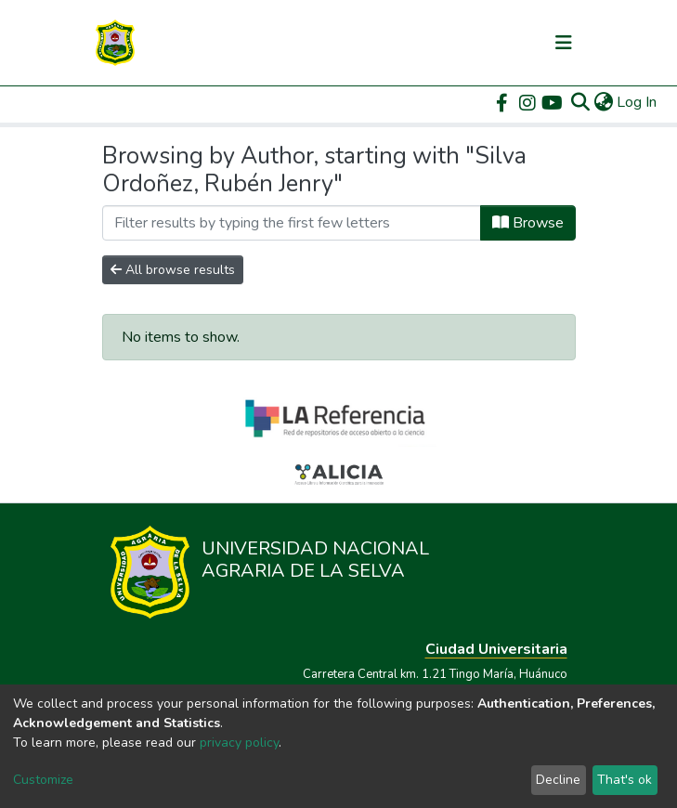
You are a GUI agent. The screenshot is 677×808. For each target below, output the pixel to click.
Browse (528, 223)
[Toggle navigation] (564, 42)
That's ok (624, 779)
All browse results (173, 270)
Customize (43, 779)
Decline (558, 779)
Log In (637, 102)
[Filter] (291, 223)
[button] (603, 102)
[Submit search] (580, 102)
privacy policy (239, 742)
